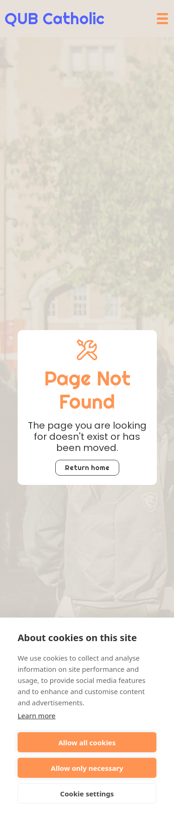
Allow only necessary (87, 768)
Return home (87, 467)
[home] (52, 19)
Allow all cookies (87, 742)
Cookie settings (87, 793)
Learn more (37, 715)
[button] (162, 18)
